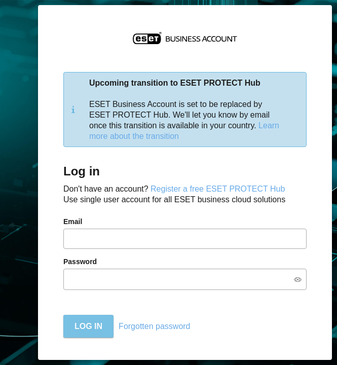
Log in (88, 326)
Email (72, 221)
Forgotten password (154, 326)
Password (80, 262)
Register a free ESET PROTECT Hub (218, 189)
